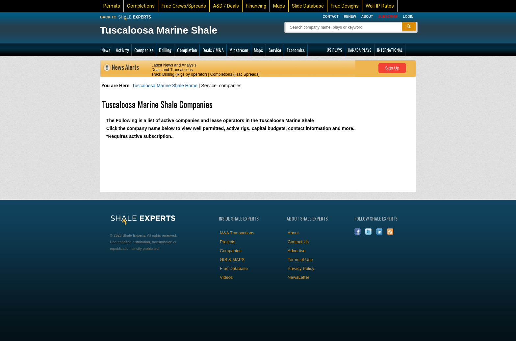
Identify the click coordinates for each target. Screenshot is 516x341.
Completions (141, 6)
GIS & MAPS (232, 259)
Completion (187, 49)
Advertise (296, 250)
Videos (226, 277)
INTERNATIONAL (389, 50)
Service (275, 49)
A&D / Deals (226, 6)
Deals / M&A (213, 49)
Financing (256, 6)
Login (408, 16)
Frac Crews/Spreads (184, 6)
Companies (143, 49)
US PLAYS (334, 50)
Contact (330, 16)
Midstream (238, 49)
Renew (350, 16)
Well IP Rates (380, 6)
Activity (122, 49)
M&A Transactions (237, 232)
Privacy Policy (301, 268)
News (105, 49)
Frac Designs (345, 6)
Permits (111, 6)
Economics (296, 49)
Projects (227, 241)
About (367, 16)
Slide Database (308, 6)
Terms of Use (300, 259)
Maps (279, 6)
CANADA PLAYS (360, 50)
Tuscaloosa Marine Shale (158, 30)
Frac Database (234, 268)
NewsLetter (298, 277)
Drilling (165, 49)
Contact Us (298, 241)
